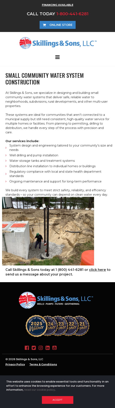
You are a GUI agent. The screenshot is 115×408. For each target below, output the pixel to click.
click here (97, 270)
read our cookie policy (39, 390)
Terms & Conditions (43, 364)
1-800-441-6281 (72, 13)
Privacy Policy (15, 364)
